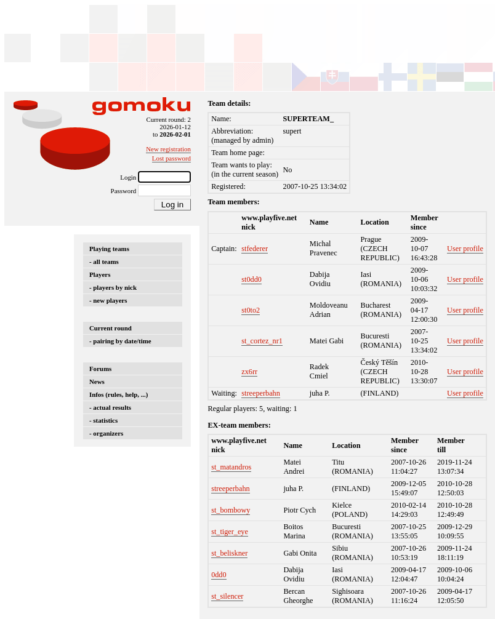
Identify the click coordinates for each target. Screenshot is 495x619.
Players (99, 274)
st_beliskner (229, 553)
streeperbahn (260, 393)
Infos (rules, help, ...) (118, 394)
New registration (168, 149)
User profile (465, 248)
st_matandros (231, 467)
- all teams (104, 261)
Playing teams (109, 248)
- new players (108, 300)
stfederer (254, 248)
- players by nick (113, 287)
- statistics (103, 420)
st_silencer (227, 596)
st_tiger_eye (229, 531)
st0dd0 (251, 279)
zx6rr (249, 371)
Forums (100, 368)
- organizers (106, 433)
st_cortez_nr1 (262, 341)
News (97, 381)
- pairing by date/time (120, 341)
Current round (110, 328)
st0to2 (250, 310)
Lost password (171, 158)
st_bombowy (230, 510)
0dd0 (218, 574)
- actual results (110, 407)
